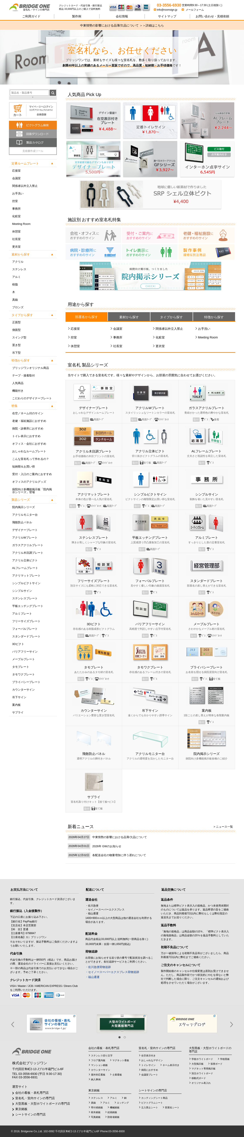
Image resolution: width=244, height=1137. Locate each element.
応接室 (16, 170)
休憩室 (16, 231)
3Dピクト (18, 644)
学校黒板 (225, 1059)
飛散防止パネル (22, 522)
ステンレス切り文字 (102, 1055)
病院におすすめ (149, 1070)
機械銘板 (114, 1107)
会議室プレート (149, 1074)
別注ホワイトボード (202, 1073)
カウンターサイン (23, 689)
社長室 (16, 239)
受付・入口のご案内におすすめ (32, 474)
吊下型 (16, 352)
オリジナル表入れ (201, 1083)
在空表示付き (148, 1055)
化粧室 (16, 216)
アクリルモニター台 (25, 514)
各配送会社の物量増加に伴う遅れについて (119, 855)
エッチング (123, 1102)
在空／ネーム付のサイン (27, 413)
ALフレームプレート (25, 568)
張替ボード (216, 1063)
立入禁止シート (149, 1107)
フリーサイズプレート (26, 621)
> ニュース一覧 (223, 826)
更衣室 (16, 246)
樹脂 (15, 284)
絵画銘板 (112, 1112)
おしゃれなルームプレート (29, 451)
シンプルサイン (22, 590)
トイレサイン (148, 1065)
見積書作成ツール (32, 150)
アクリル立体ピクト (25, 560)
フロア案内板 (98, 1060)
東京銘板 (21, 1109)
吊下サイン (19, 697)
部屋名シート (172, 1107)
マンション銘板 (99, 1065)
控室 (15, 201)
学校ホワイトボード (202, 1059)
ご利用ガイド (31, 16)
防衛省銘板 (113, 1117)
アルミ (16, 276)
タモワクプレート (23, 674)
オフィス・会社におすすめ (29, 443)
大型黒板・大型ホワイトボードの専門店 (42, 1103)
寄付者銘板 (97, 1107)
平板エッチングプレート (27, 606)
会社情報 (122, 16)
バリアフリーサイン (25, 651)
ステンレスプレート (25, 598)
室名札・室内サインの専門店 (35, 1098)
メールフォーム (193, 9)
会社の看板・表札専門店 (32, 1092)
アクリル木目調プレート (27, 552)
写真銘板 (96, 1117)
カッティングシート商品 (154, 1098)
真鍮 (15, 299)
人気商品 (18, 383)
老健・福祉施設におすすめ (29, 421)
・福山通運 (92, 977)
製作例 (76, 16)
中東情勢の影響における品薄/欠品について (119, 837)
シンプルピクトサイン (26, 583)
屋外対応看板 (98, 1074)
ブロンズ (18, 307)
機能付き (18, 390)
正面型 (16, 322)
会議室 (16, 178)
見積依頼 (212, 16)
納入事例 (96, 1079)
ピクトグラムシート (152, 1102)
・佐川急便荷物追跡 (98, 967)
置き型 (16, 345)
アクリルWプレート (24, 537)
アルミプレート (22, 613)
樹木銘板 (96, 1112)
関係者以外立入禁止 (25, 185)
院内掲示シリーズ (23, 507)
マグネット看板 (120, 1060)
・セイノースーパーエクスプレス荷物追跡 (112, 972)
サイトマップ (167, 16)
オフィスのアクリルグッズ (29, 481)
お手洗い (18, 193)
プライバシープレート (26, 682)
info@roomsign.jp (166, 9)
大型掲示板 (198, 1063)
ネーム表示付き (171, 1065)
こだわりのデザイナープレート (32, 398)
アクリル (18, 261)
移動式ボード (199, 1078)
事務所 (16, 208)
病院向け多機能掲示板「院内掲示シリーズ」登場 (32, 491)
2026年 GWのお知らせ (106, 846)
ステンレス (19, 269)
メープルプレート (23, 659)
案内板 (16, 704)
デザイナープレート (25, 530)
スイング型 (19, 337)
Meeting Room (21, 223)
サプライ (18, 712)
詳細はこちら (155, 25)
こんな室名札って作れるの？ (30, 459)
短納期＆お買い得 (23, 466)
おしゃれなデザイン (152, 1060)
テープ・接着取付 (23, 375)
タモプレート (20, 666)
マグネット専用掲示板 (203, 1068)
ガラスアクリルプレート (27, 545)
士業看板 (117, 1074)
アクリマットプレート (26, 575)
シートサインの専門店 (30, 1114)
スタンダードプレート (26, 636)
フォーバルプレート (25, 628)
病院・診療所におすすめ (27, 428)
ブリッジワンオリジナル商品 (30, 368)
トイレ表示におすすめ (26, 436)
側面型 (16, 329)
